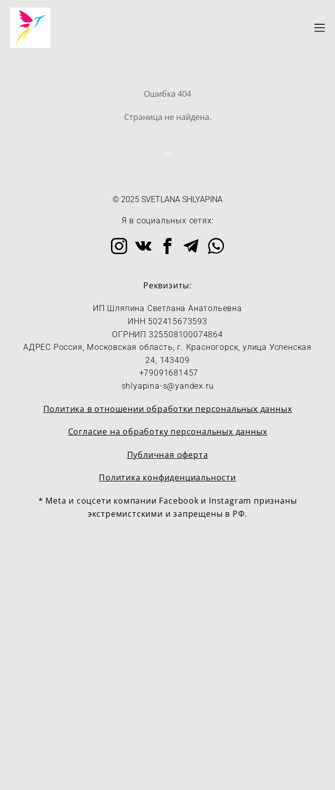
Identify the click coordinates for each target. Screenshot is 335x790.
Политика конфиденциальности (167, 477)
